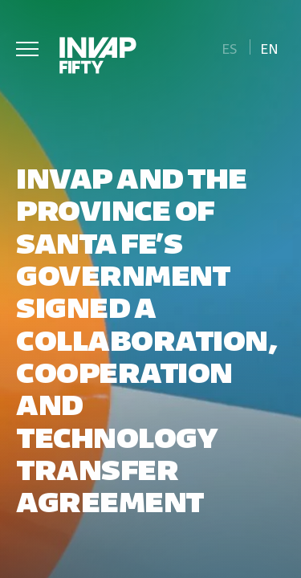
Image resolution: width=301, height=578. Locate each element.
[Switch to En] (269, 47)
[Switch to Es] (229, 47)
